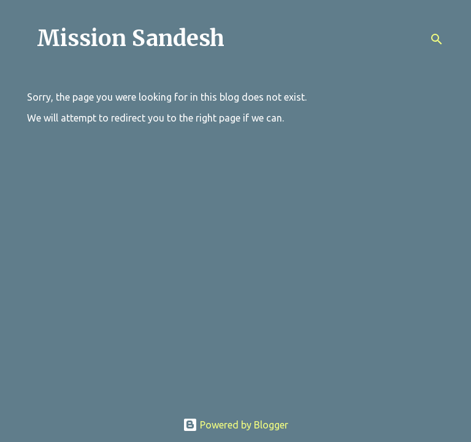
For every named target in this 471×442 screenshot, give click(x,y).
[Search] (436, 39)
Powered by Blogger (235, 424)
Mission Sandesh (130, 38)
